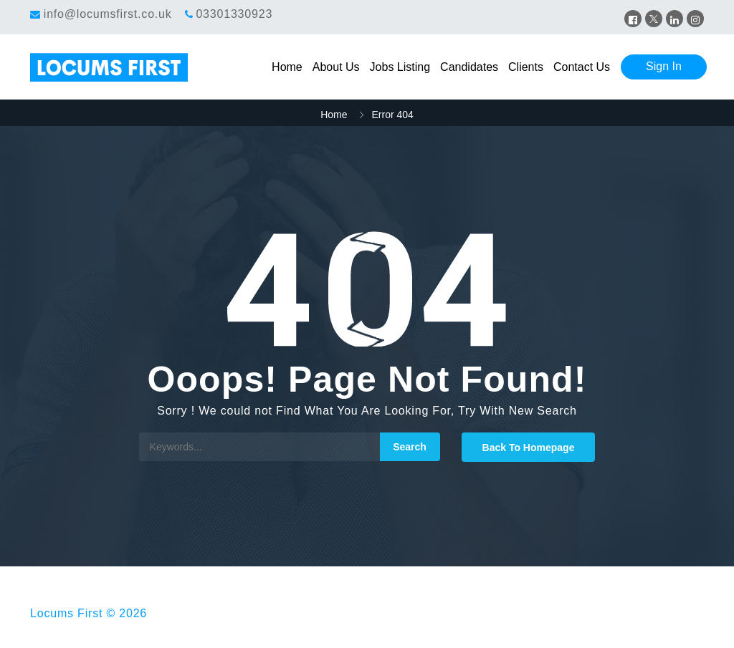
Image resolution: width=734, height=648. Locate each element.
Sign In (664, 66)
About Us (336, 67)
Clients (525, 67)
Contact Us (581, 67)
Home (287, 67)
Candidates (469, 67)
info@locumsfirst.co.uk (108, 14)
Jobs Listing (400, 67)
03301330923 (234, 14)
